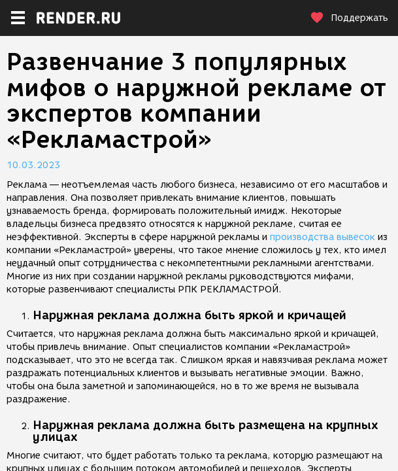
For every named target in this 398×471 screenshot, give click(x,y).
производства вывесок (322, 237)
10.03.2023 (33, 165)
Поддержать (349, 18)
